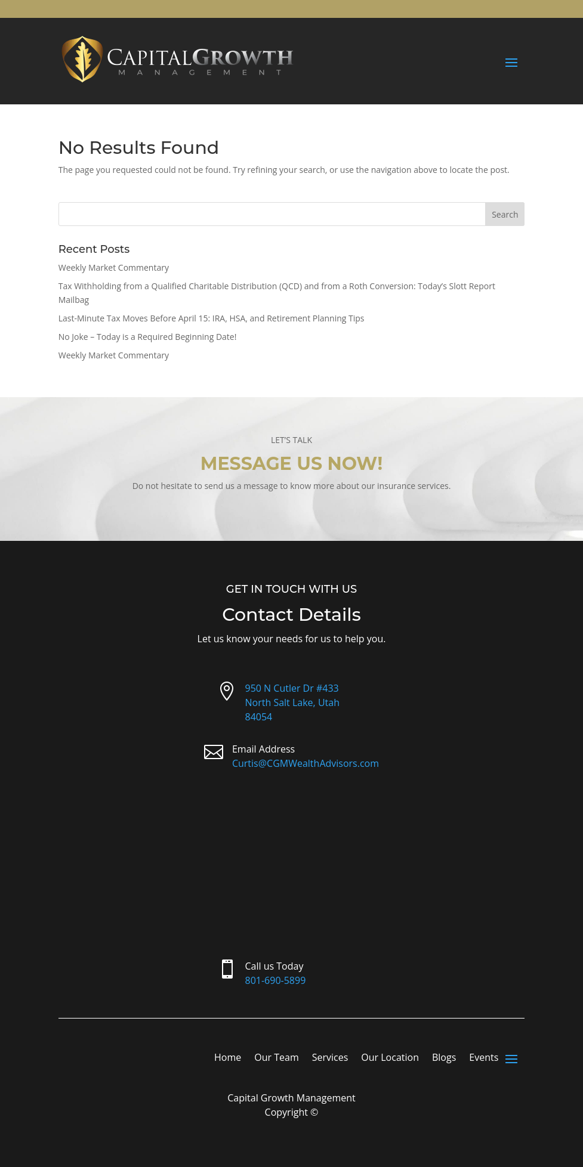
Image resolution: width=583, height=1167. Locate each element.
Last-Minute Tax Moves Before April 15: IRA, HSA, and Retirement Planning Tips (211, 318)
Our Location (390, 1058)
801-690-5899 (275, 980)
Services (330, 1058)
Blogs (444, 1058)
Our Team (276, 1058)
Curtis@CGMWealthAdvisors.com (305, 763)
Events (483, 1058)
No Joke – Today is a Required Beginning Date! (147, 336)
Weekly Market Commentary (113, 267)
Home (227, 1058)
